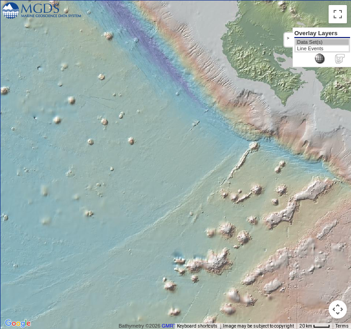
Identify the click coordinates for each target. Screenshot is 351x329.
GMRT (169, 326)
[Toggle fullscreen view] (338, 14)
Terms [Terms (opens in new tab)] (342, 326)
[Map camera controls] (338, 309)
